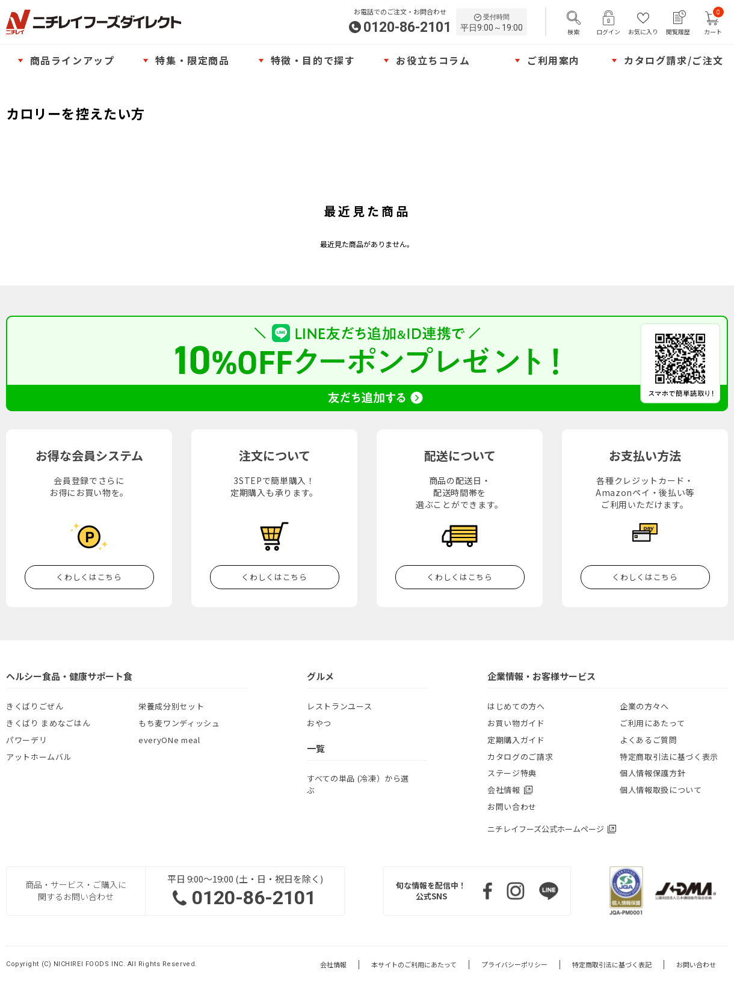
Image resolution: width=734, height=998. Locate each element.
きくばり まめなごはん (48, 723)
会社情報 (333, 964)
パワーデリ (26, 739)
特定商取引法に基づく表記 (612, 964)
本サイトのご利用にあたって (414, 964)
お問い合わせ (512, 806)
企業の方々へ (644, 706)
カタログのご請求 (520, 756)
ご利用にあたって (652, 723)
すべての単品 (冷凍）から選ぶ (358, 784)
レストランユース (339, 706)
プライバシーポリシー (514, 964)
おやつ (319, 723)
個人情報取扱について (661, 789)
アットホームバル (39, 756)
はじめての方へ (516, 706)
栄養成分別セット (171, 706)
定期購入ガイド (516, 739)
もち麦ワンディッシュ (179, 723)
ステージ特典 (512, 773)
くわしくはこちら (89, 577)
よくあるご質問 (648, 739)
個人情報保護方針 (652, 773)
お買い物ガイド (516, 723)
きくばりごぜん (35, 706)
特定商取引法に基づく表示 (669, 756)
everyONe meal (169, 739)
